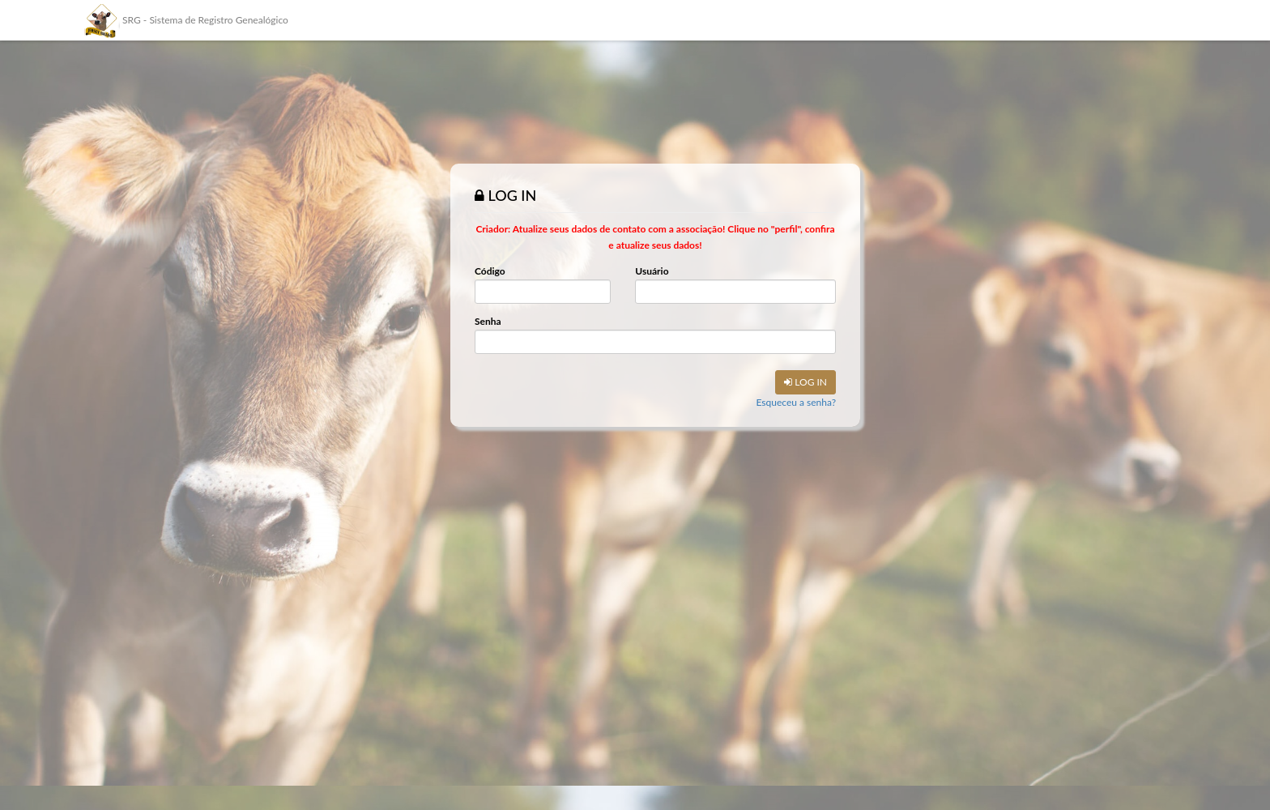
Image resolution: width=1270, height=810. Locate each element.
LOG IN (805, 382)
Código (490, 271)
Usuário (651, 271)
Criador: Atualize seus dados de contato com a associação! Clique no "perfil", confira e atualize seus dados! (654, 237)
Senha (488, 321)
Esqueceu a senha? (796, 402)
